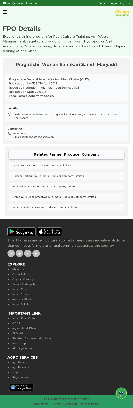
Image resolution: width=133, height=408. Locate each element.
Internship (19, 343)
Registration (20, 377)
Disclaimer (41, 403)
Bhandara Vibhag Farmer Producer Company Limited (46, 207)
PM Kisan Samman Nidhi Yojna (31, 338)
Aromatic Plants (22, 299)
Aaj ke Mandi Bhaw (24, 328)
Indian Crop (19, 289)
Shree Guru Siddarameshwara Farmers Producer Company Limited (54, 196)
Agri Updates (20, 362)
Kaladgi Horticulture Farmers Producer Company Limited (48, 176)
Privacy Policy (90, 403)
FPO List (17, 333)
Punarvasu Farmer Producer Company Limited (42, 165)
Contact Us (19, 274)
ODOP (16, 323)
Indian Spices (20, 294)
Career (103, 3)
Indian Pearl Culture (24, 318)
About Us (18, 269)
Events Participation (25, 284)
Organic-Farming (23, 279)
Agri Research (21, 367)
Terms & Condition (64, 403)
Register (124, 3)
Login (113, 3)
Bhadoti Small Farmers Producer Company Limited (44, 186)
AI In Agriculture (22, 348)
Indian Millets (20, 304)
